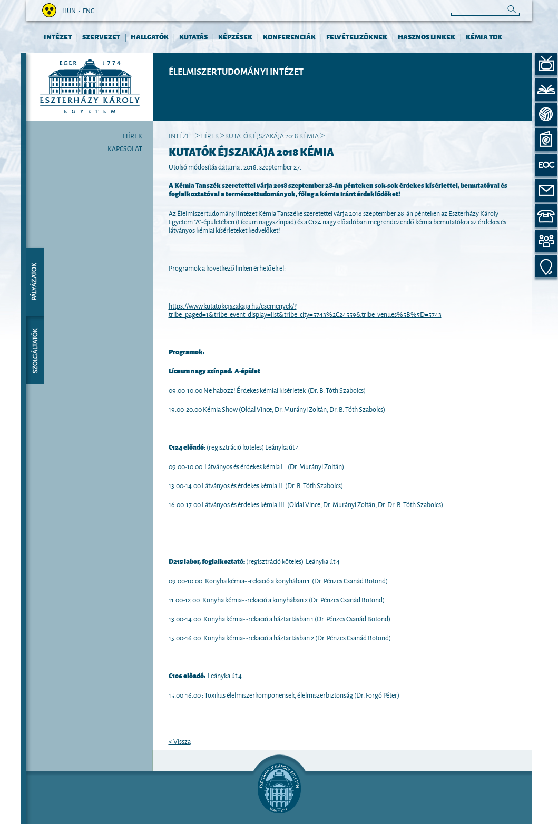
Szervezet (101, 36)
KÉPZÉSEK (235, 36)
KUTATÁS (193, 36)
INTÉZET (58, 36)
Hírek (132, 135)
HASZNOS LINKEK (426, 36)
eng (89, 10)
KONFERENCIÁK (289, 36)
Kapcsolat (124, 148)
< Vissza (180, 741)
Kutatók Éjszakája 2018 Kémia (272, 135)
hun (69, 10)
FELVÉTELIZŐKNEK (356, 36)
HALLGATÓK (150, 36)
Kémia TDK (484, 36)
